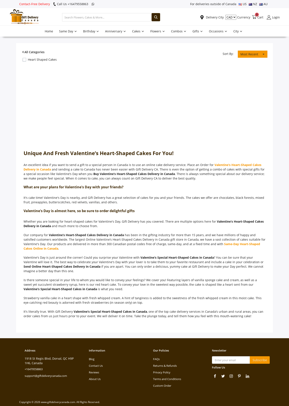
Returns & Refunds (165, 366)
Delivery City (212, 17)
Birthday (91, 31)
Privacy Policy (161, 372)
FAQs (156, 359)
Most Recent (249, 54)
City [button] (238, 31)
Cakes (138, 31)
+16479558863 (34, 369)
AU (263, 4)
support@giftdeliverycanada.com (46, 376)
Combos (178, 31)
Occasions (218, 31)
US (242, 4)
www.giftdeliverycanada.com (58, 402)
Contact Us (96, 366)
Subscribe (260, 360)
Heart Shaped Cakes (42, 59)
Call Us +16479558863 (70, 4)
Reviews (94, 372)
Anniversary (115, 31)
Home (49, 31)
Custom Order (162, 386)
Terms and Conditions (167, 379)
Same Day (68, 31)
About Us (95, 379)
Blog (91, 359)
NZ (253, 4)
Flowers (157, 31)
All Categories (33, 52)
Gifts (197, 31)
